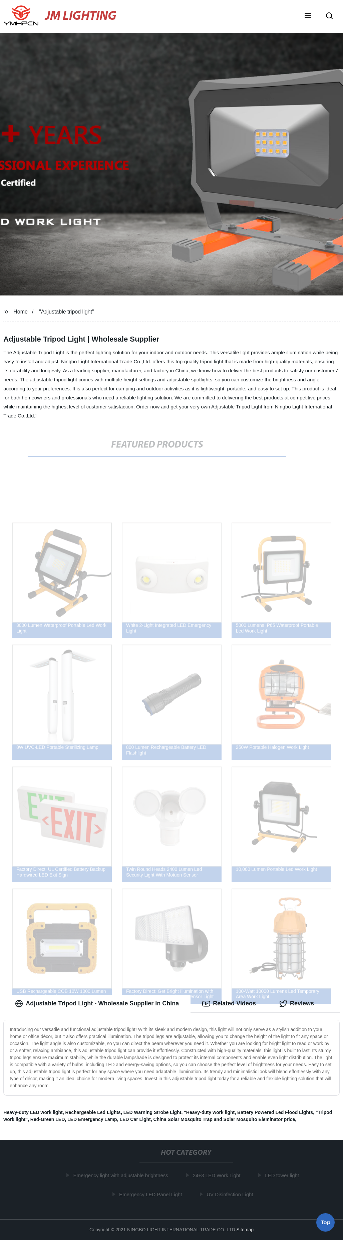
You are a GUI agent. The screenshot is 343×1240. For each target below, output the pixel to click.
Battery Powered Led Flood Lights (275, 1112)
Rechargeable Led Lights (92, 1112)
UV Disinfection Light (231, 1194)
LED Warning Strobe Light (152, 1112)
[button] (308, 16)
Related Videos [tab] (229, 1004)
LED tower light (283, 1175)
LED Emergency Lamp (92, 1119)
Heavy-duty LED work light (32, 1112)
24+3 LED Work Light (218, 1175)
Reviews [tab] (296, 1004)
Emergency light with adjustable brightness (121, 1175)
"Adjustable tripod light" (66, 312)
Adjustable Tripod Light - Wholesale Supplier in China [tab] (97, 1004)
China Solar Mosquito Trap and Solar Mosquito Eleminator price (224, 1119)
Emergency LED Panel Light (151, 1194)
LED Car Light (134, 1119)
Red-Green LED (47, 1119)
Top (326, 1222)
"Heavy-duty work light (209, 1112)
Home (20, 312)
